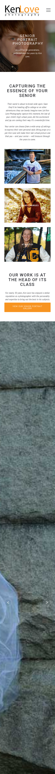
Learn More (27, 166)
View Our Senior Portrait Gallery (27, 307)
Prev (8, 602)
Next (47, 602)
